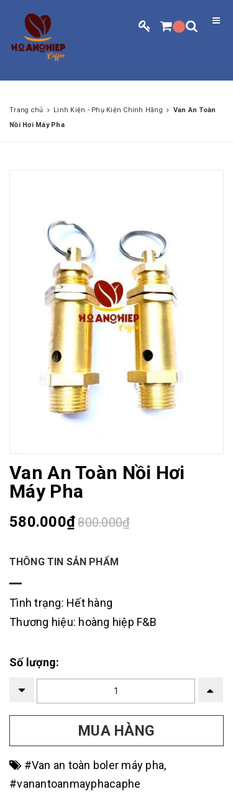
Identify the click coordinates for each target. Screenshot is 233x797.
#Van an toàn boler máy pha (94, 765)
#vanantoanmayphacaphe (74, 783)
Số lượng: (34, 662)
